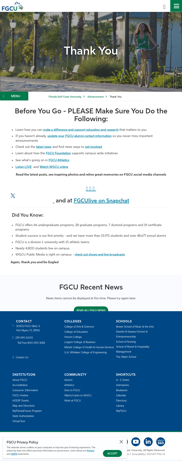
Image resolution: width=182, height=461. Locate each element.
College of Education (76, 332)
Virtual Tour (19, 422)
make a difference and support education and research (84, 130)
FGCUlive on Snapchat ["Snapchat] (101, 201)
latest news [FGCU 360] (44, 147)
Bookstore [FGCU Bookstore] (122, 391)
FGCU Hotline (20, 396)
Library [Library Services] (120, 406)
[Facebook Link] (87, 189)
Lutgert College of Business (80, 343)
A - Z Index (123, 380)
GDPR (14, 454)
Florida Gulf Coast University (65, 97)
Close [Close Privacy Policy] (121, 442)
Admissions (123, 386)
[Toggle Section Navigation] (14, 96)
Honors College (73, 337)
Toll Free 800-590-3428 (32, 343)
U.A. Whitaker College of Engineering (86, 358)
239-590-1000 (24, 338)
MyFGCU (121, 411)
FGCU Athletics (60, 160)
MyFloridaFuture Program (28, 411)
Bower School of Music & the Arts (136, 327)
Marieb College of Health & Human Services (85, 350)
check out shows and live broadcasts (102, 255)
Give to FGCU (72, 391)
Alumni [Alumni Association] (68, 380)
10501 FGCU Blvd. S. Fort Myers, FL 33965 (28, 329)
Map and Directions (24, 406)
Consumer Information (26, 391)
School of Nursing (126, 342)
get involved (96, 147)
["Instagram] (91, 189)
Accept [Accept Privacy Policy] (112, 453)
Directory (121, 401)
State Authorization (23, 417)
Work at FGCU (73, 401)
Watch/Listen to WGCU (78, 396)
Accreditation (20, 386)
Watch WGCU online (56, 167)
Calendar (121, 396)
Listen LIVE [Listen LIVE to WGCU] (24, 167)
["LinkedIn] (94, 189)
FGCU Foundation (59, 153)
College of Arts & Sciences (79, 327)
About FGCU (20, 380)
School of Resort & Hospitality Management (134, 350)
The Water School (126, 357)
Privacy (90, 451)
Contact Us (22, 358)
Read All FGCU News (91, 311)
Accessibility (138, 454)
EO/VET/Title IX (156, 454)
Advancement (95, 97)
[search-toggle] (164, 6)
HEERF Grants (21, 401)
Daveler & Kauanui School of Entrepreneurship (133, 335)
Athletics (69, 386)
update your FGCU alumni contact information (82, 136)
